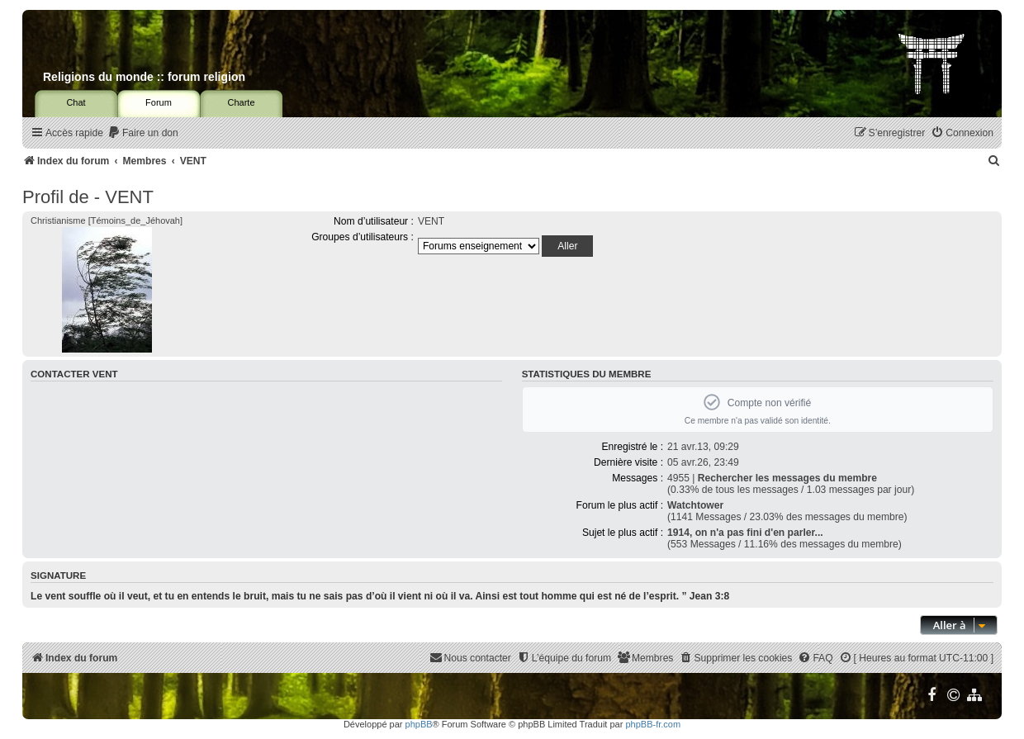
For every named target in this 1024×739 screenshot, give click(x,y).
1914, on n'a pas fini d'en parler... (745, 532)
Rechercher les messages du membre (787, 478)
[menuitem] (142, 133)
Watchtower (695, 505)
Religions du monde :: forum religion (144, 76)
